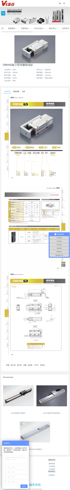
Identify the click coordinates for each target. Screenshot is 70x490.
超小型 (13, 365)
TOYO (36, 365)
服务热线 (35, 484)
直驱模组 (11, 28)
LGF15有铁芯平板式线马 (51, 413)
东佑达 (42, 365)
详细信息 (7, 91)
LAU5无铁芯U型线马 (18, 413)
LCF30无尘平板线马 (35, 449)
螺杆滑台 (52, 28)
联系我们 (51, 471)
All (2, 28)
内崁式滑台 (38, 28)
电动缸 (30, 365)
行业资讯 (52, 466)
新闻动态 (51, 460)
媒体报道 (52, 463)
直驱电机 (24, 28)
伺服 (24, 365)
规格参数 (16, 91)
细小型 (19, 365)
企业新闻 (52, 469)
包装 (23, 91)
